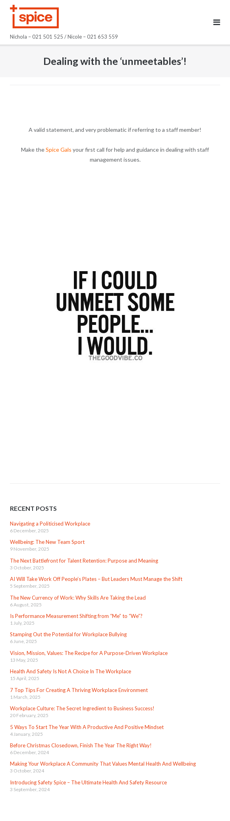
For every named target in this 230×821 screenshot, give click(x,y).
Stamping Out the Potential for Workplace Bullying (68, 634)
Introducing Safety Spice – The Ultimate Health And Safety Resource (88, 782)
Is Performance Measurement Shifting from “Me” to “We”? (76, 616)
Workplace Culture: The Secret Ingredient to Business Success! (82, 708)
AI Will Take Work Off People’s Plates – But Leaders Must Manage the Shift (96, 579)
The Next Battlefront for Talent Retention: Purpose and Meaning (84, 560)
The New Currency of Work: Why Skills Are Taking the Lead (78, 597)
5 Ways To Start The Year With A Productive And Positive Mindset (87, 727)
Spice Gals (59, 149)
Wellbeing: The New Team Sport (47, 542)
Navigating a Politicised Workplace (50, 523)
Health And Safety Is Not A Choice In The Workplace (70, 671)
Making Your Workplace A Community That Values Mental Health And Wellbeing (103, 763)
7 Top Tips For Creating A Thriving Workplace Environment (79, 690)
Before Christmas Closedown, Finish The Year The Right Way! (81, 745)
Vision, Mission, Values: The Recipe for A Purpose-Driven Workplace (89, 653)
